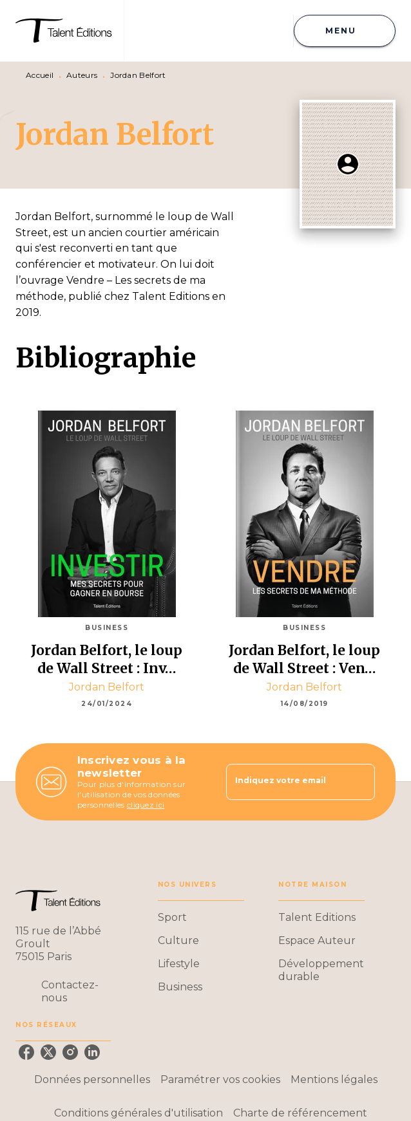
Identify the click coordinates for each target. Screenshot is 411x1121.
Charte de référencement (300, 1113)
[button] (201, 917)
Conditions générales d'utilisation (138, 1113)
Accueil (39, 75)
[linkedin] (92, 1052)
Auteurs (81, 75)
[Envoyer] (359, 781)
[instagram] (70, 1052)
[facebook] (26, 1052)
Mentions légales (334, 1079)
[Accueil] (69, 30)
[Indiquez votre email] (284, 782)
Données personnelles (92, 1079)
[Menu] (345, 31)
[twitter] (48, 1052)
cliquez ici (145, 805)
